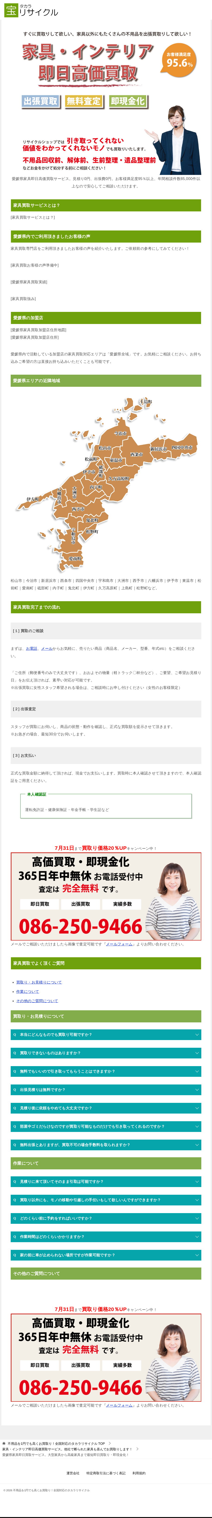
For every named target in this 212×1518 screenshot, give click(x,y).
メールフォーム (119, 945)
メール (47, 649)
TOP (56, 1444)
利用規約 (139, 1473)
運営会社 (73, 1473)
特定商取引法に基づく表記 (106, 1473)
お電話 (31, 649)
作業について (27, 992)
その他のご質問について (37, 1001)
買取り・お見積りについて (39, 983)
